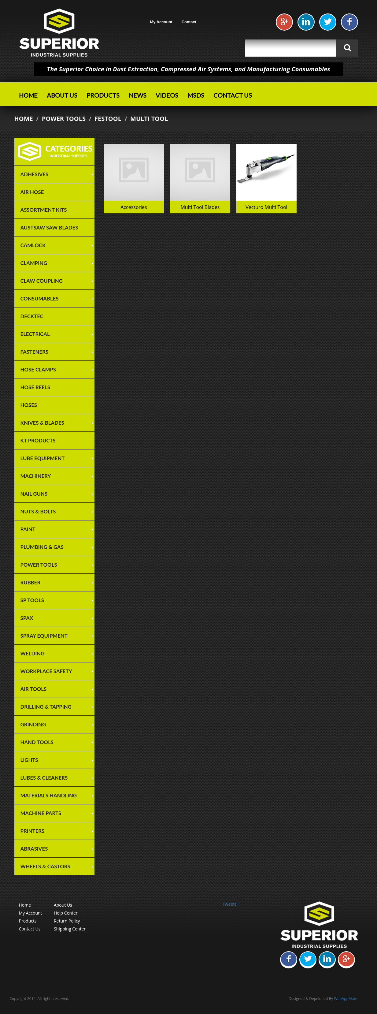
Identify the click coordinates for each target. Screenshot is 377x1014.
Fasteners (34, 352)
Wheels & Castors (45, 866)
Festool (107, 118)
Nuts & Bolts (38, 511)
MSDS (195, 95)
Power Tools (64, 118)
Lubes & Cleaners (44, 777)
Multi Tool (149, 118)
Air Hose (32, 192)
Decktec (31, 316)
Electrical (35, 334)
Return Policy (67, 921)
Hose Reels (35, 387)
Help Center (66, 913)
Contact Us (232, 95)
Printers (32, 831)
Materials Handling (48, 795)
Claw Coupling (41, 281)
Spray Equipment (44, 635)
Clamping (33, 263)
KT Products (38, 440)
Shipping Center (70, 929)
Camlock (33, 245)
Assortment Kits (43, 210)
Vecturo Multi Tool (266, 207)
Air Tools (33, 689)
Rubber (30, 582)
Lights (29, 760)
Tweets (230, 904)
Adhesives (34, 174)
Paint (27, 529)
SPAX (26, 618)
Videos (167, 95)
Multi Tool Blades (200, 207)
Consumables (39, 298)
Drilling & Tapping (46, 706)
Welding (32, 653)
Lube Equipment (42, 458)
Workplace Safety (46, 671)
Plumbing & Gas (42, 547)
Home (28, 95)
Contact (189, 22)
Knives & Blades (42, 422)
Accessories (133, 207)
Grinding (33, 724)
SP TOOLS (32, 600)
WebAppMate (345, 998)
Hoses (28, 405)
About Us (62, 95)
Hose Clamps (38, 369)
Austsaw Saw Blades (49, 227)
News (137, 95)
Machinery (35, 476)
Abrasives (34, 848)
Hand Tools (37, 742)
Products (103, 95)
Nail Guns (34, 493)
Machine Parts (40, 813)
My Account (161, 22)
